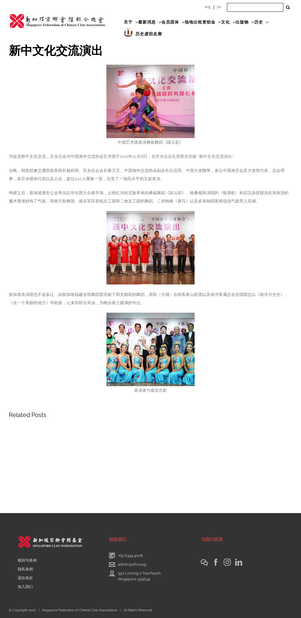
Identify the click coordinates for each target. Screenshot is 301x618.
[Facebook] (215, 562)
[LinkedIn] (238, 562)
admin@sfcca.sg (132, 564)
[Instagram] (227, 562)
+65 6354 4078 (130, 555)
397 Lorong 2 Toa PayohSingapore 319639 (139, 576)
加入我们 (25, 586)
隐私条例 (25, 569)
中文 (208, 7)
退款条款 (25, 578)
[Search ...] (255, 7)
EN (219, 7)
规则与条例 (27, 560)
